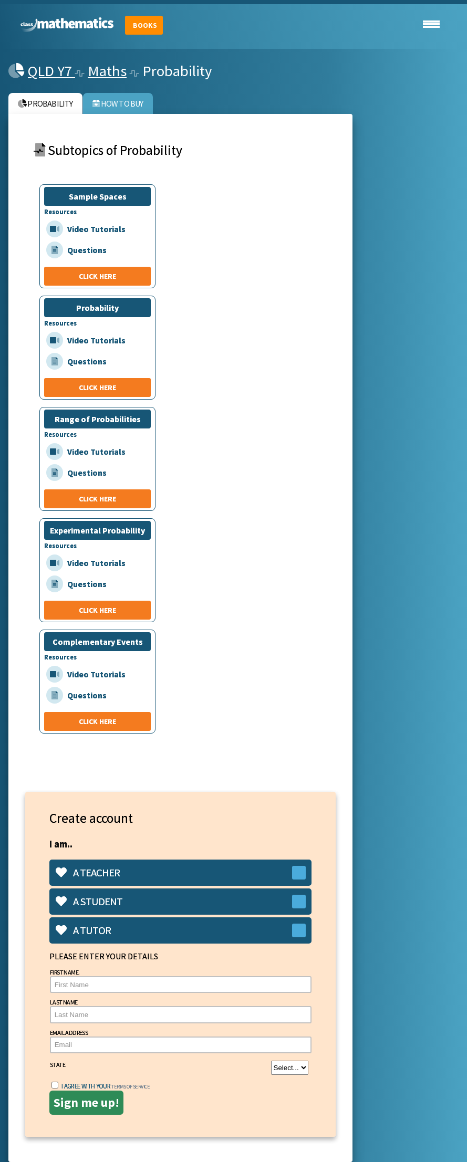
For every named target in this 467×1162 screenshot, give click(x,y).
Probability (45, 103)
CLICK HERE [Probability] (97, 387)
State (179, 1068)
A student (89, 901)
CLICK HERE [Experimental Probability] (97, 610)
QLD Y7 (51, 70)
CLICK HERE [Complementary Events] (97, 721)
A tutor (83, 930)
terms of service (130, 1086)
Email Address (181, 1041)
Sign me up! (86, 1102)
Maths (107, 70)
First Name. (181, 980)
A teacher (88, 873)
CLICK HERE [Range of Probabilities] (97, 499)
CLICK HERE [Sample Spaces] (97, 276)
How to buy (117, 103)
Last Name (181, 1010)
